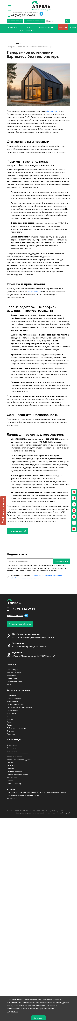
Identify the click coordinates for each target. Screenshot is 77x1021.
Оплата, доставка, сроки (17, 774)
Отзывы (10, 763)
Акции (63, 27)
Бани (9, 684)
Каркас (10, 716)
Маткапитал (12, 777)
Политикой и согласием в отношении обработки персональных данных (36, 576)
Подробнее (12, 1011)
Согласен (38, 1018)
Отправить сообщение (35, 21)
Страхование (12, 710)
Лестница (11, 734)
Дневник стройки (14, 772)
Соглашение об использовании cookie (23, 795)
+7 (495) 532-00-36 (23, 15)
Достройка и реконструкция (19, 707)
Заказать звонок (15, 21)
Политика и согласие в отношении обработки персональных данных (36, 792)
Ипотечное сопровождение (19, 760)
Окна (9, 722)
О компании (12, 745)
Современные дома (15, 681)
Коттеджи (11, 675)
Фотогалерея (13, 748)
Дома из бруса (13, 670)
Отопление (11, 695)
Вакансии (11, 766)
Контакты (11, 789)
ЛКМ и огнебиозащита (16, 728)
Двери (9, 725)
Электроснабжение (15, 704)
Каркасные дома (14, 673)
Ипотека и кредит (14, 757)
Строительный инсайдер (17, 754)
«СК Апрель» (34, 291)
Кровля (10, 719)
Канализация (12, 701)
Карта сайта (12, 798)
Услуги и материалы (27, 28)
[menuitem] (13, 28)
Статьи (10, 780)
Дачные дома (12, 678)
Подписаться (61, 561)
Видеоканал (12, 751)
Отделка (10, 731)
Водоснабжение (14, 698)
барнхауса (51, 111)
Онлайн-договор (14, 783)
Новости (10, 769)
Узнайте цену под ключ (3, 510)
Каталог (11, 664)
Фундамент (12, 713)
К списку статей (17, 531)
